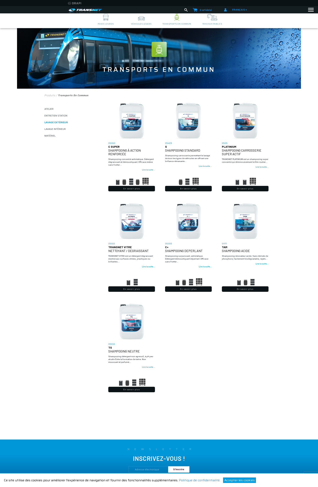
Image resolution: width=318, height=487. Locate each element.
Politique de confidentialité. (199, 480)
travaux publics (212, 23)
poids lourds (106, 23)
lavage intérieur (55, 129)
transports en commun (176, 23)
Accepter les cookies (239, 480)
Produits (49, 95)
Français (239, 10)
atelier (49, 109)
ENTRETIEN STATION (55, 115)
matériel (50, 136)
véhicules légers (141, 23)
